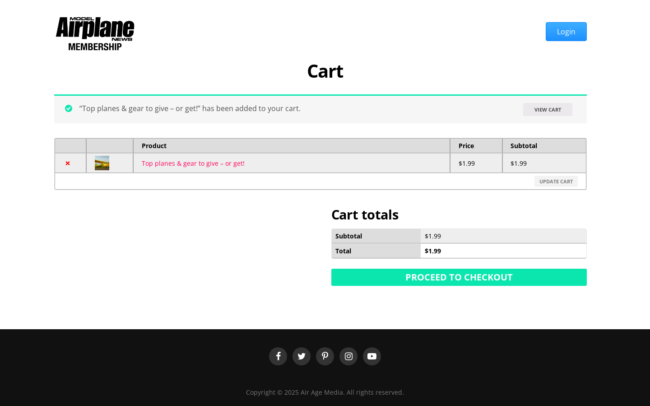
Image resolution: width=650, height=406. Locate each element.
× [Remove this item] (67, 163)
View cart (547, 109)
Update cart (556, 181)
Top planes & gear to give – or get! (193, 163)
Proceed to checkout (459, 277)
